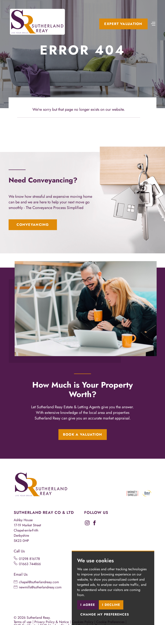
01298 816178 (29, 558)
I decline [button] (111, 604)
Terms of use (22, 621)
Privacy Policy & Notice (51, 621)
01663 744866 (30, 563)
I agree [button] (87, 604)
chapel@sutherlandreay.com (39, 582)
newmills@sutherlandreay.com (40, 587)
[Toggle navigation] (153, 23)
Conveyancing (33, 224)
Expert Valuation (123, 23)
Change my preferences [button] (104, 614)
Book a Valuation (82, 434)
